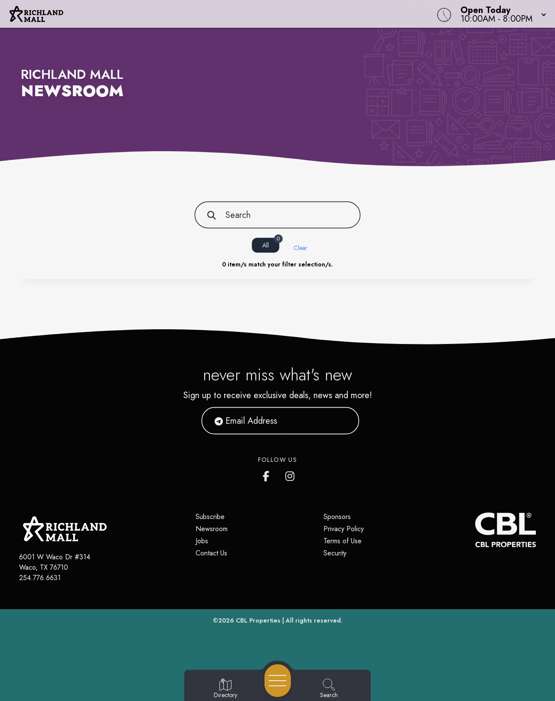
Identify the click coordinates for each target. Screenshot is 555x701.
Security (334, 553)
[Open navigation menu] (277, 680)
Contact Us (211, 553)
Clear (300, 247)
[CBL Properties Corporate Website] (475, 530)
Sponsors (337, 517)
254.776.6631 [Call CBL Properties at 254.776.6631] (40, 578)
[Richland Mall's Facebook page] (268, 474)
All (271, 243)
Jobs (202, 541)
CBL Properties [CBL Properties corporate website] (258, 620)
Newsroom (212, 529)
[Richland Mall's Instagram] (290, 474)
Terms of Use (342, 541)
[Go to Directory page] (225, 688)
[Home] (210, 13)
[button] (501, 13)
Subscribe (210, 517)
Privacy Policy (343, 529)
